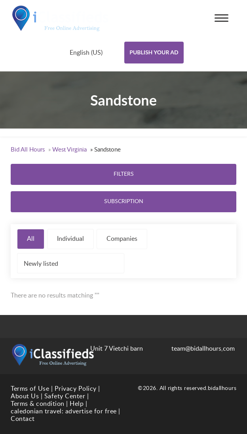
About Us (25, 396)
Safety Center (65, 396)
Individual (70, 239)
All (30, 239)
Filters (124, 174)
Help (77, 404)
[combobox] (93, 52)
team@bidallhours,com (196, 349)
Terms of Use (30, 389)
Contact (23, 419)
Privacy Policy (76, 389)
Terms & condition (38, 404)
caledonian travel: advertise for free (64, 411)
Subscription (123, 201)
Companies (121, 239)
